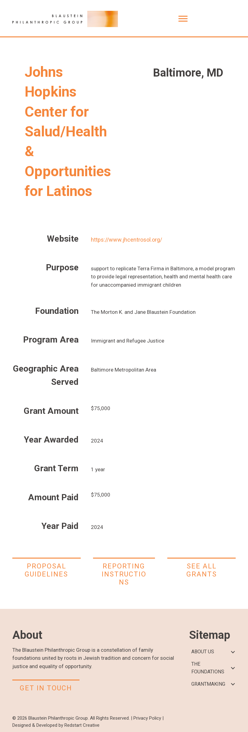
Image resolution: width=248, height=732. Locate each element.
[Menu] (183, 19)
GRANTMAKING (208, 684)
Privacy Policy (147, 718)
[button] (233, 652)
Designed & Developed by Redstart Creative (56, 725)
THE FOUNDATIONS (207, 668)
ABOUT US (202, 652)
